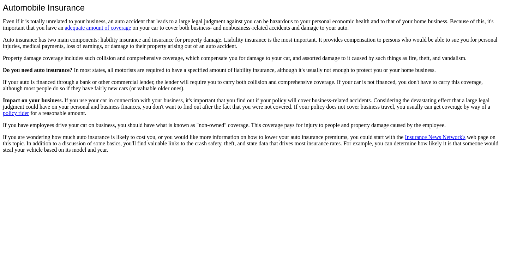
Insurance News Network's (435, 137)
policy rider (16, 113)
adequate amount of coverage (98, 28)
